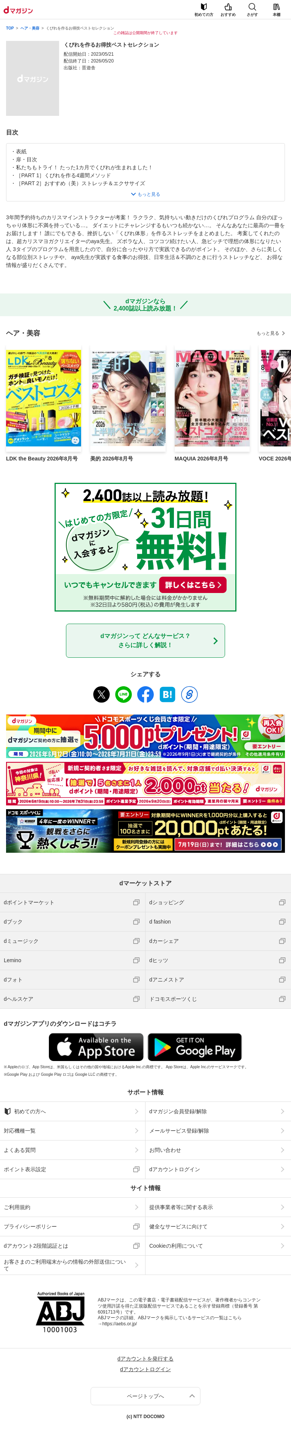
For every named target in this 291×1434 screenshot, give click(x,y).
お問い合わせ (165, 1150)
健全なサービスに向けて (178, 1226)
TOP (10, 28)
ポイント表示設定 (25, 1169)
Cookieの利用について (176, 1246)
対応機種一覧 (20, 1131)
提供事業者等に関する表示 (181, 1207)
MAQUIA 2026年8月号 (201, 459)
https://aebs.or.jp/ (119, 1323)
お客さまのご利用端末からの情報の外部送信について (65, 1265)
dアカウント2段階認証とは (36, 1246)
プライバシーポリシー (30, 1226)
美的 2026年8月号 (111, 459)
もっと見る (268, 333)
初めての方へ (25, 1111)
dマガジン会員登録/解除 (178, 1111)
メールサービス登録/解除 (179, 1131)
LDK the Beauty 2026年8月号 (42, 459)
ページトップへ (145, 1396)
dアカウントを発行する (145, 1359)
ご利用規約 (17, 1207)
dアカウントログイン (174, 1169)
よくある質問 (20, 1150)
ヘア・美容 (29, 28)
